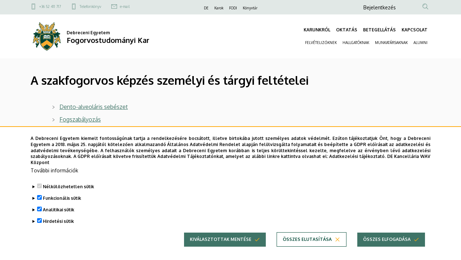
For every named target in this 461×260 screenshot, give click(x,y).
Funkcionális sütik (62, 208)
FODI (233, 8)
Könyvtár (250, 8)
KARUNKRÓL (317, 29)
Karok (218, 8)
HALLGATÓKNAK (356, 42)
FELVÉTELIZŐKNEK (321, 42)
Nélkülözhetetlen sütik (68, 197)
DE (206, 8)
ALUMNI (420, 42)
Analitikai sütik (58, 220)
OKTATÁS (346, 29)
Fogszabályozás (80, 119)
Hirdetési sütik (58, 231)
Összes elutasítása (307, 249)
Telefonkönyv (90, 6)
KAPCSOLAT (415, 29)
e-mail (125, 6)
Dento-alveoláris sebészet (93, 106)
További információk (54, 181)
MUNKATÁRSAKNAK (391, 42)
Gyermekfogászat (82, 132)
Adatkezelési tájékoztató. (357, 166)
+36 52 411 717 (50, 6)
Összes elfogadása (387, 249)
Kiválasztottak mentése (220, 249)
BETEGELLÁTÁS (379, 29)
